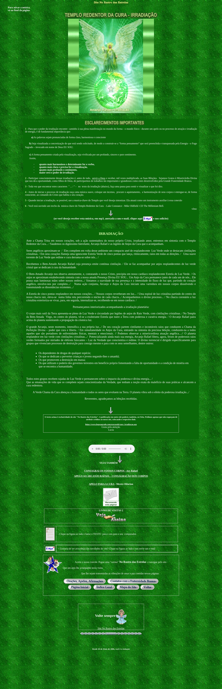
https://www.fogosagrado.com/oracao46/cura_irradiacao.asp (111, 424)
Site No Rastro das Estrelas (111, 628)
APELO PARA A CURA (101, 484)
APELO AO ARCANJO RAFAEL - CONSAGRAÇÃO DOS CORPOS (111, 476)
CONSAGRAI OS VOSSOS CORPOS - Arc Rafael (111, 470)
